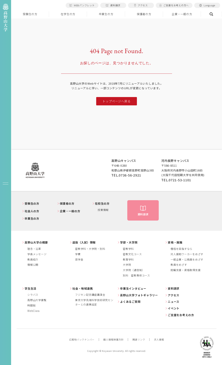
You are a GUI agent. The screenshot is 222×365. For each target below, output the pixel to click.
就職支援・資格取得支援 (186, 270)
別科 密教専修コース (136, 275)
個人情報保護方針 (113, 339)
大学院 (127, 264)
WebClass (33, 311)
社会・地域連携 (82, 288)
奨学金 (79, 259)
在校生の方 (102, 203)
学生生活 (30, 288)
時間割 (31, 305)
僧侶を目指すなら (181, 249)
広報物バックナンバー (82, 339)
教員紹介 (32, 259)
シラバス (32, 294)
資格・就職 (175, 242)
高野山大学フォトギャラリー (139, 295)
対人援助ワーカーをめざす (187, 254)
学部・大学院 (129, 242)
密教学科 (128, 249)
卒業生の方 (106, 14)
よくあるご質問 (130, 302)
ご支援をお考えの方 (181, 315)
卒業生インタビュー (133, 288)
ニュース (173, 302)
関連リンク (138, 339)
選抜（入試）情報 (84, 242)
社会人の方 (32, 211)
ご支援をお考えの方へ (174, 5)
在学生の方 (68, 14)
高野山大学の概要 (36, 242)
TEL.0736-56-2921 (126, 175)
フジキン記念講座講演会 (90, 294)
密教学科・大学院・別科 (90, 249)
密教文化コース (132, 254)
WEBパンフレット (82, 5)
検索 (211, 14)
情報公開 (32, 264)
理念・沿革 (34, 249)
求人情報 (159, 339)
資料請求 (113, 5)
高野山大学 (35, 170)
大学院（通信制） (134, 270)
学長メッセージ (36, 254)
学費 (78, 254)
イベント (173, 308)
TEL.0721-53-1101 (176, 180)
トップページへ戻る (116, 101)
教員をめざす (179, 264)
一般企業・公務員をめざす (187, 259)
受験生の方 (30, 14)
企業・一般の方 (182, 14)
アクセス (141, 5)
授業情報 (103, 210)
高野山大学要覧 (36, 300)
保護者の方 (144, 14)
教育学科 (128, 259)
